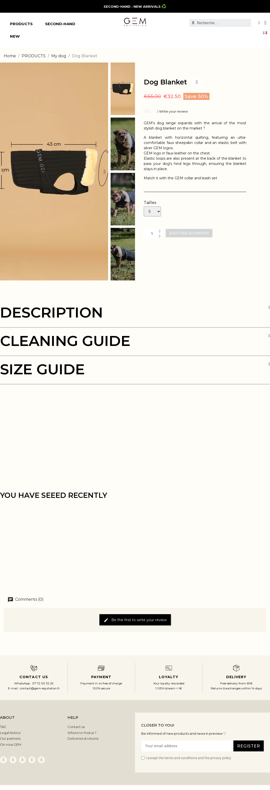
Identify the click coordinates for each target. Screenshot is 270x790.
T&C (3, 727)
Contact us (76, 727)
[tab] (135, 316)
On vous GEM (10, 744)
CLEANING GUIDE (65, 341)
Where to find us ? (82, 733)
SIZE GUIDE (42, 369)
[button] (3, 171)
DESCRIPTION (51, 312)
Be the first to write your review (135, 620)
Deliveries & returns (83, 738)
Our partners (10, 738)
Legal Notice (10, 733)
